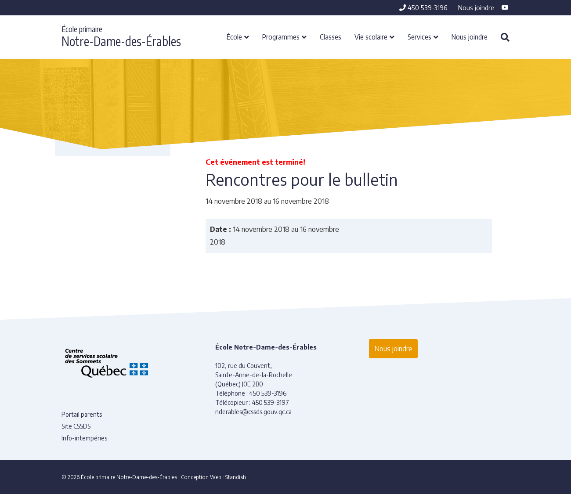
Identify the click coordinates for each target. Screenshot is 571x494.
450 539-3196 (423, 7)
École (234, 36)
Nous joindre (476, 7)
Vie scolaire (370, 36)
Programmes (281, 36)
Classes (330, 36)
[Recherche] (502, 37)
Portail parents (81, 414)
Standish (235, 477)
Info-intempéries (84, 438)
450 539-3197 (270, 402)
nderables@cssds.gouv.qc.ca (253, 411)
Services (419, 36)
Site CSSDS (75, 426)
